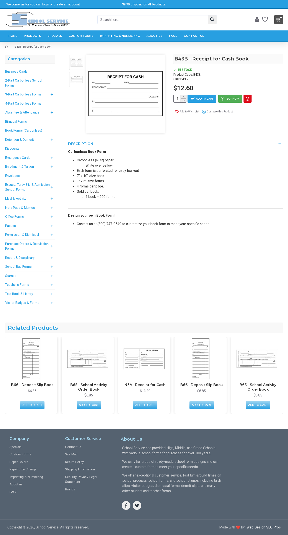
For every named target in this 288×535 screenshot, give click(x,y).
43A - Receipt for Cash (145, 385)
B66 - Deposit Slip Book (32, 385)
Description (80, 144)
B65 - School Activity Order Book (88, 387)
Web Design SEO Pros (263, 527)
